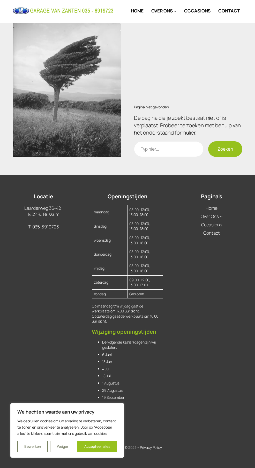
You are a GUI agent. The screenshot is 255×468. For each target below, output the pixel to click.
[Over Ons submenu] (175, 11)
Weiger (62, 446)
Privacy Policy (151, 447)
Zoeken (225, 149)
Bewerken (32, 446)
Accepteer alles (97, 446)
